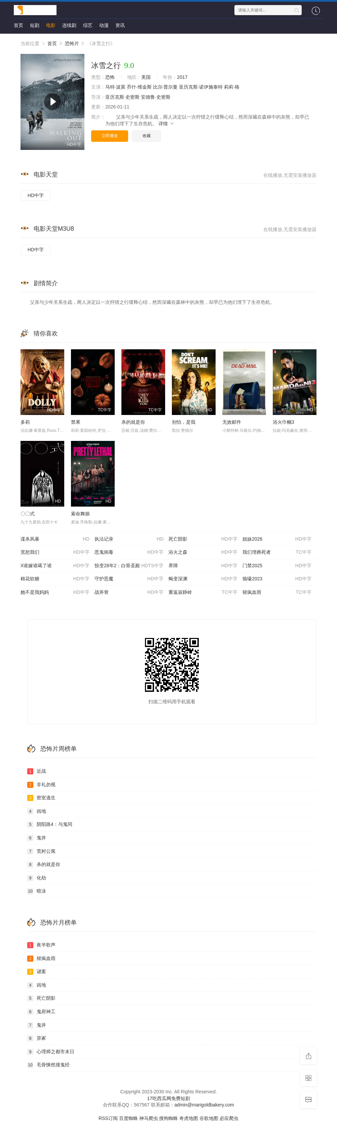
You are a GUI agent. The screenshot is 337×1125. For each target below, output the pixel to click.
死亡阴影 (202, 539)
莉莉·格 (231, 87)
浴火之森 (202, 552)
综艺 (87, 25)
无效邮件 (231, 422)
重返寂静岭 (202, 592)
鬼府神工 (41, 1012)
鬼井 (36, 838)
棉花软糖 (55, 579)
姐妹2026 (276, 539)
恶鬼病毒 (129, 552)
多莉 (25, 422)
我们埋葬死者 (276, 552)
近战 (36, 771)
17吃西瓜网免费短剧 (168, 1098)
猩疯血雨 (276, 592)
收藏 (147, 135)
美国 (146, 77)
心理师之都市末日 (50, 1052)
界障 (202, 565)
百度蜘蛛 (128, 1118)
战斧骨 (129, 592)
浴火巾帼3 (283, 422)
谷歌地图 (208, 1118)
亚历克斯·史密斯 (122, 97)
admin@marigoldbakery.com (204, 1104)
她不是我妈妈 (55, 592)
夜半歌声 (41, 945)
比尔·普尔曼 (165, 87)
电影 (50, 25)
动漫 (104, 25)
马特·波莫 (115, 87)
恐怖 (110, 77)
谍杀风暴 (55, 539)
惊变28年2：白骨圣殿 (129, 565)
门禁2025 (276, 565)
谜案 (36, 972)
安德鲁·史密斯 (156, 97)
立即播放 (110, 135)
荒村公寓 (41, 851)
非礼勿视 (41, 785)
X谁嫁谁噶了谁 (55, 565)
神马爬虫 (148, 1118)
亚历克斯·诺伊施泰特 (201, 87)
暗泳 (36, 891)
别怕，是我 (183, 422)
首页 (18, 25)
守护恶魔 (129, 579)
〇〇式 (28, 513)
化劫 (36, 878)
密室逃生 (41, 798)
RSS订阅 (108, 1118)
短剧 (34, 25)
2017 (182, 77)
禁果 (75, 422)
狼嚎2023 (276, 579)
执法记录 (129, 539)
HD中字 (36, 195)
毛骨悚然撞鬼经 (48, 1065)
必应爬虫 (229, 1118)
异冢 (36, 1038)
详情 (166, 123)
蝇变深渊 (202, 579)
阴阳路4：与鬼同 (49, 825)
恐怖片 (72, 43)
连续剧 (69, 25)
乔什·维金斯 (139, 87)
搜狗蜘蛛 (168, 1118)
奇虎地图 (188, 1118)
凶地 (36, 811)
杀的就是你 (133, 422)
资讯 (120, 25)
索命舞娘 (80, 513)
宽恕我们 (55, 552)
